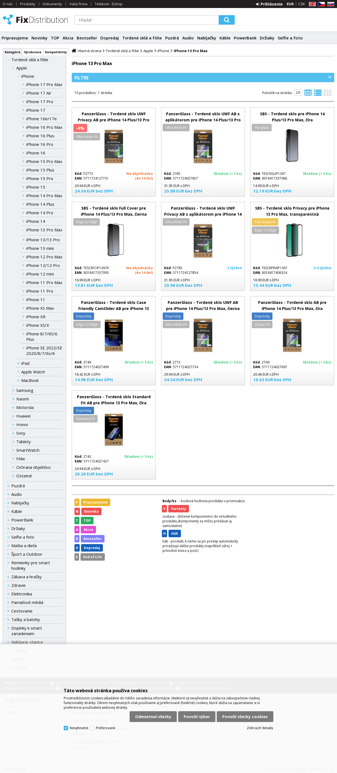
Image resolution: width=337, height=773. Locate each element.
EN (311, 4)
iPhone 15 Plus (40, 170)
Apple (21, 68)
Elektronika (21, 594)
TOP (55, 38)
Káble (225, 38)
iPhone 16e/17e (41, 118)
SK (330, 4)
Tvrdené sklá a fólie (142, 38)
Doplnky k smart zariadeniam (26, 630)
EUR (290, 3)
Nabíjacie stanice (27, 642)
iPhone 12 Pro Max (44, 257)
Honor (22, 424)
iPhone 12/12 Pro (43, 265)
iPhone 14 (35, 221)
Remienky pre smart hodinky (30, 565)
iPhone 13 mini (40, 248)
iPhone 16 (35, 153)
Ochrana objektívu (33, 467)
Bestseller (87, 38)
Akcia (68, 38)
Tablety (23, 441)
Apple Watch (33, 372)
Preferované (105, 728)
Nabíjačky (206, 38)
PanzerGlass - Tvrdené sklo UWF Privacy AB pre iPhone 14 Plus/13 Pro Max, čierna (113, 120)
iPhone (27, 76)
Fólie (20, 458)
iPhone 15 (35, 187)
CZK (301, 3)
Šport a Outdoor (26, 554)
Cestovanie (22, 611)
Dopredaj (109, 38)
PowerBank (245, 38)
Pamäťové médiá (27, 602)
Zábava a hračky (26, 576)
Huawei (23, 416)
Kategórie (12, 52)
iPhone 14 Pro (39, 212)
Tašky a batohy (25, 619)
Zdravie (18, 585)
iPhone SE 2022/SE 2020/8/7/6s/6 (44, 350)
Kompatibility (56, 52)
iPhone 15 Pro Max (44, 161)
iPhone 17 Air (38, 93)
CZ (320, 4)
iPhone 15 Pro (39, 178)
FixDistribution (36, 19)
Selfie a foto (290, 38)
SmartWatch (27, 450)
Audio (188, 38)
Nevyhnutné (79, 728)
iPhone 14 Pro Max (44, 195)
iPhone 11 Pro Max (44, 282)
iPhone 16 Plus (40, 135)
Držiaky (267, 38)
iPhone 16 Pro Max (44, 127)
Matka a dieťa (24, 545)
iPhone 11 (35, 299)
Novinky (39, 38)
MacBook (30, 380)
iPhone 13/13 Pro (43, 239)
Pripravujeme (15, 38)
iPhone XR (36, 316)
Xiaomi (22, 399)
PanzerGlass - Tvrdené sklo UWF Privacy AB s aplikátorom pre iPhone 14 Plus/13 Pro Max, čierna (203, 214)
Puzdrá (172, 38)
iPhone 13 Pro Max (44, 229)
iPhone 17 (35, 110)
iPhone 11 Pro (39, 291)
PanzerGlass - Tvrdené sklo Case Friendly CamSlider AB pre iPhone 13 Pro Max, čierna (113, 308)
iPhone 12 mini (40, 274)
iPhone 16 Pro (39, 144)
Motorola (25, 407)
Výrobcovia (32, 52)
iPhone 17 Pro (39, 101)
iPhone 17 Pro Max (44, 84)
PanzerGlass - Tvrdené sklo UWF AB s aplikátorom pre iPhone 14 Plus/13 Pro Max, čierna (203, 120)
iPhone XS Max (40, 308)
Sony (20, 433)
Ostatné (24, 475)
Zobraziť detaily (260, 727)
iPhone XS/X (37, 325)
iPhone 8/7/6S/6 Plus (41, 336)
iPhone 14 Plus (40, 204)
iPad (25, 363)
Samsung (24, 390)
